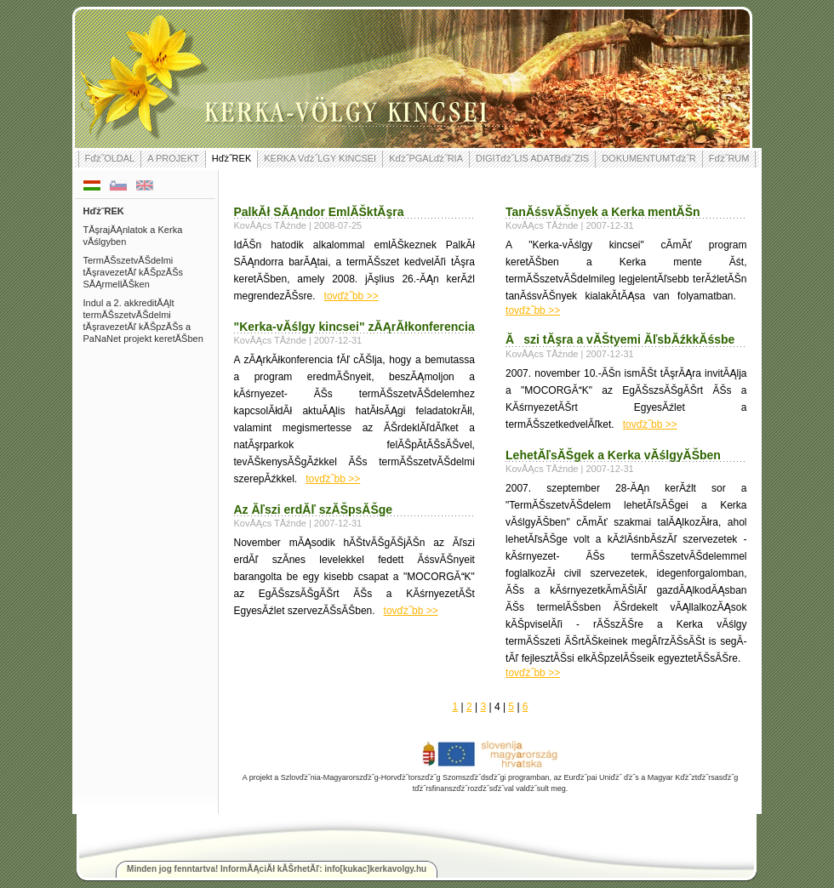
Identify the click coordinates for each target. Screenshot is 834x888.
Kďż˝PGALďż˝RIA (426, 158)
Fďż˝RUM (729, 158)
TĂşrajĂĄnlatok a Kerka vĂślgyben (133, 236)
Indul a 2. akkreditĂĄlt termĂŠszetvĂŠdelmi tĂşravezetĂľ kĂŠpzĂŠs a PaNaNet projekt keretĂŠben (143, 321)
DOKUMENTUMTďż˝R (649, 158)
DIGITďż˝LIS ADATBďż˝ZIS (532, 158)
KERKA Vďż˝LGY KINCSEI (320, 158)
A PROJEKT (173, 158)
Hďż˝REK (232, 158)
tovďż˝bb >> (351, 296)
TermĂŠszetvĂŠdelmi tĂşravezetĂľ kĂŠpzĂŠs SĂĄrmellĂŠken (133, 272)
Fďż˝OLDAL (110, 158)
